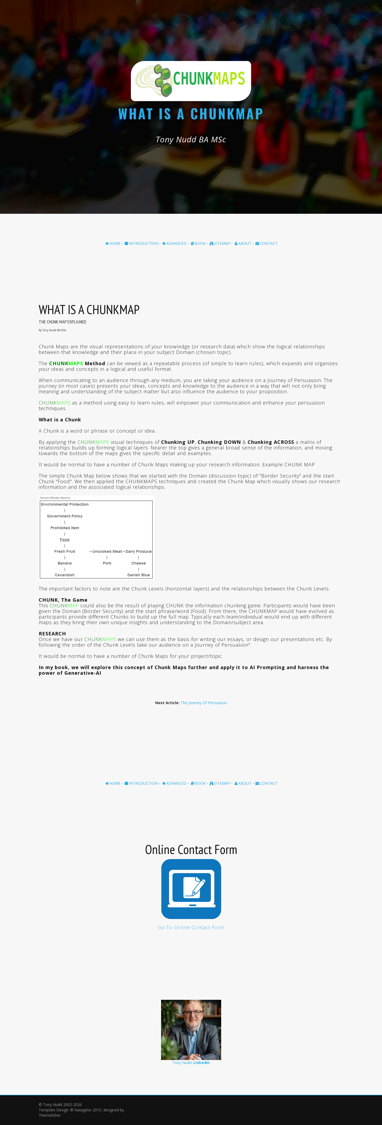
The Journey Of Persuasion (204, 702)
